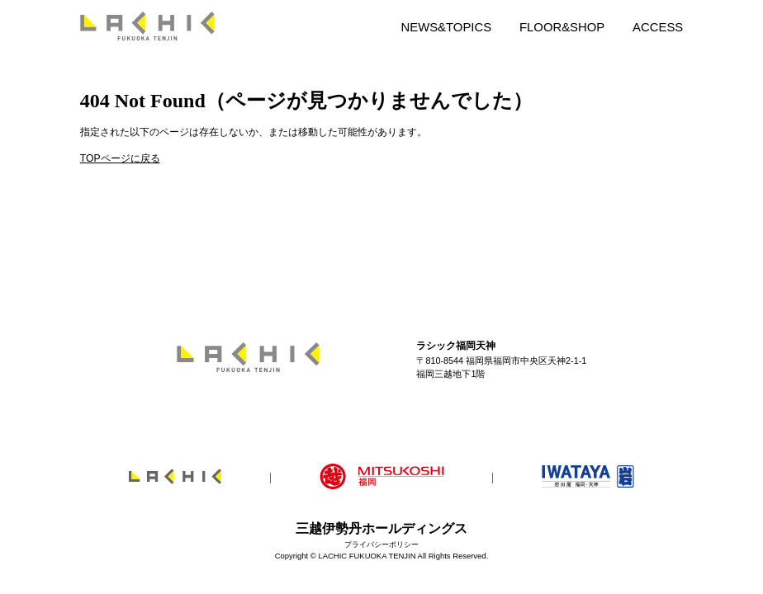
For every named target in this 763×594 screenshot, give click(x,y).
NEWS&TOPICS (445, 27)
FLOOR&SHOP (561, 27)
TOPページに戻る (120, 158)
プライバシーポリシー (381, 544)
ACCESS (658, 27)
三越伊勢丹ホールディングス (381, 528)
